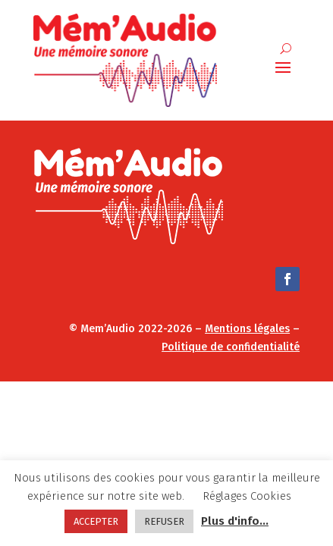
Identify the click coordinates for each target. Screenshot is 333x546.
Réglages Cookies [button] (247, 496)
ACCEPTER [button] (96, 521)
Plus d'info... (235, 521)
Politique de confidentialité (231, 346)
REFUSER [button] (164, 521)
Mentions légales (247, 328)
